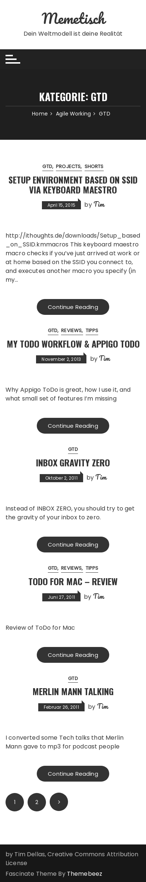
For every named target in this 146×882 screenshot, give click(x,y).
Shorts (94, 166)
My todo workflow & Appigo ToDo (73, 343)
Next (59, 802)
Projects (68, 166)
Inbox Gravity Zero (73, 462)
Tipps (92, 330)
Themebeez (84, 873)
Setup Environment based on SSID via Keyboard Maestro (73, 184)
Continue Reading (73, 307)
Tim (98, 204)
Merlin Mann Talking (73, 691)
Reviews (71, 330)
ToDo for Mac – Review (73, 581)
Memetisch (73, 18)
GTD (47, 166)
